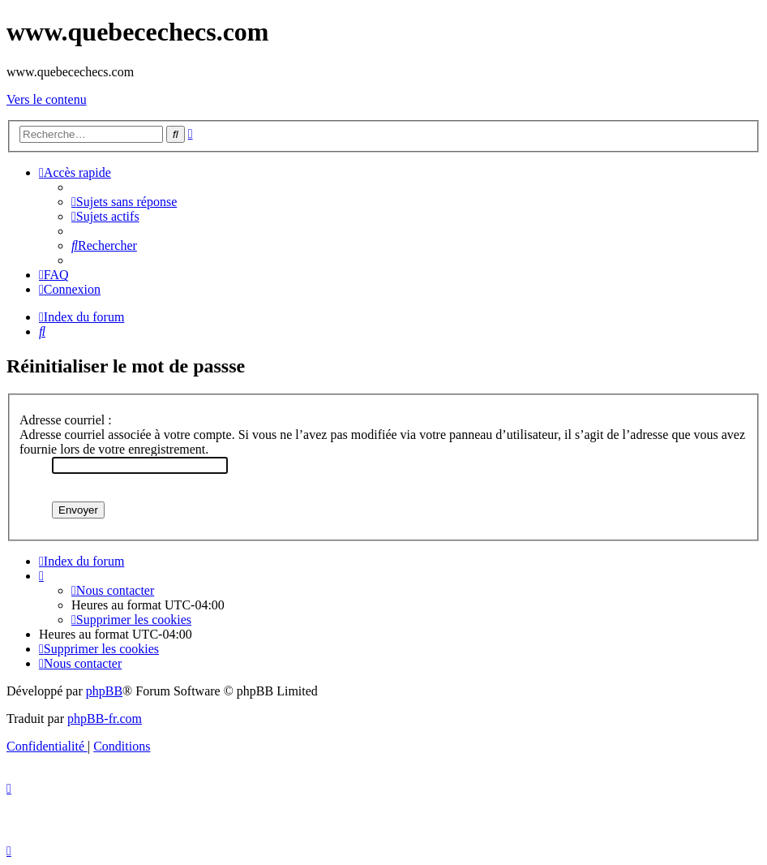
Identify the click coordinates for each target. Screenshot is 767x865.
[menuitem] (124, 202)
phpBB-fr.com (104, 718)
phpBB (104, 691)
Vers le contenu (46, 99)
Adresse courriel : (65, 420)
